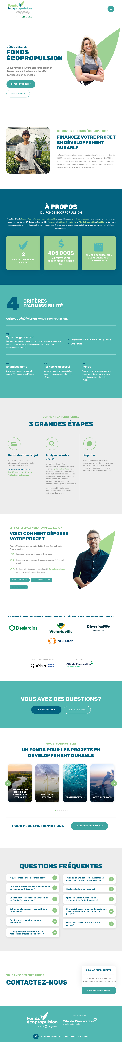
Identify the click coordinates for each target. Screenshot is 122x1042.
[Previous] (8, 783)
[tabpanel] (20, 783)
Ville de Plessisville (87, 222)
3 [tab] (59, 810)
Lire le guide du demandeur (89, 826)
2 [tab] (57, 810)
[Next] (114, 783)
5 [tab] (63, 810)
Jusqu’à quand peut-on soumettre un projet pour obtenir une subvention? (85, 879)
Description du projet (41, 580)
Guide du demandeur (20, 580)
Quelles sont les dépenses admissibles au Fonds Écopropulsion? (29, 899)
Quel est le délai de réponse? (80, 889)
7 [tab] (67, 810)
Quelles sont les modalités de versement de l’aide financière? (82, 899)
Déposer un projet (21, 84)
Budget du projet (19, 587)
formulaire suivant (57, 569)
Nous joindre (18, 94)
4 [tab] (61, 810)
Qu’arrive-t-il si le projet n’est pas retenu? (83, 923)
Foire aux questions (46, 710)
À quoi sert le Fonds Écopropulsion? (27, 878)
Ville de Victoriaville (67, 222)
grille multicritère (61, 469)
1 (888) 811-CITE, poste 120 (99, 978)
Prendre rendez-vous (98, 990)
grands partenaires (80, 219)
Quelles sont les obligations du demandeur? (25, 921)
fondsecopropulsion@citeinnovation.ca (101, 981)
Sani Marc (101, 222)
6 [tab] (65, 810)
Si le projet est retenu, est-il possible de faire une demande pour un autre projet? (86, 911)
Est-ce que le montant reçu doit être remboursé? (28, 910)
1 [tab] (55, 810)
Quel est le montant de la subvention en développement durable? (30, 887)
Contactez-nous (77, 710)
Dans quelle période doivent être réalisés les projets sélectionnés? (27, 932)
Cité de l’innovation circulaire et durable (38, 219)
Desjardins (51, 222)
